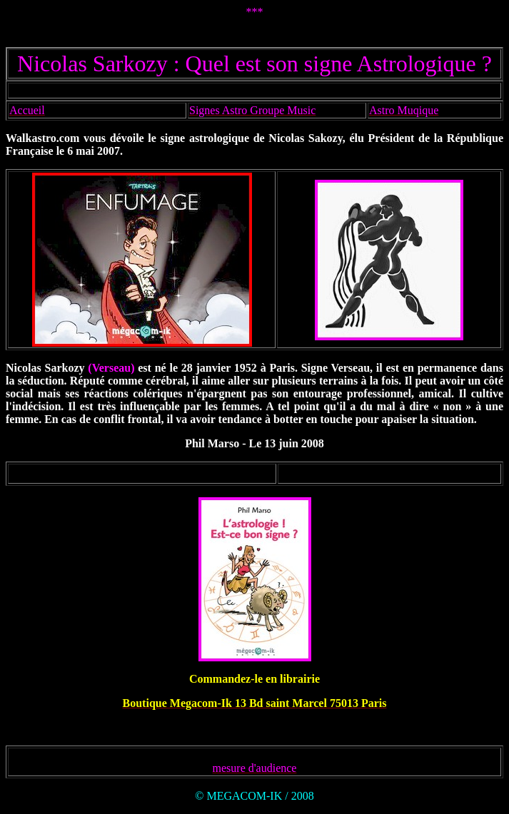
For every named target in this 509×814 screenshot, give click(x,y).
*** (254, 12)
